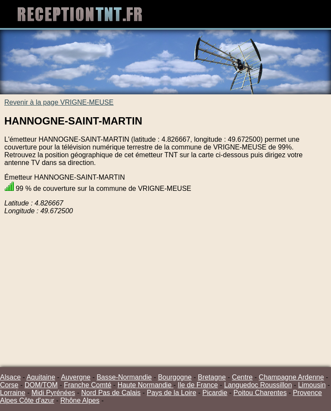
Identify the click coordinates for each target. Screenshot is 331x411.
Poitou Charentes (260, 392)
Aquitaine (40, 377)
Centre (242, 377)
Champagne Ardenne (291, 377)
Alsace (10, 377)
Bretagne (212, 377)
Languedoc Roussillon (258, 385)
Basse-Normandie (124, 377)
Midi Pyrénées (53, 392)
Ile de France (198, 385)
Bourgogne (174, 377)
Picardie (215, 392)
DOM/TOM (41, 385)
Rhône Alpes (80, 400)
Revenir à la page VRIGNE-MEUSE (58, 102)
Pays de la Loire (172, 392)
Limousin (312, 385)
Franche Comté (87, 385)
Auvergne (76, 377)
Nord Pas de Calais (111, 392)
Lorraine (12, 392)
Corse (9, 385)
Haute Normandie (146, 385)
